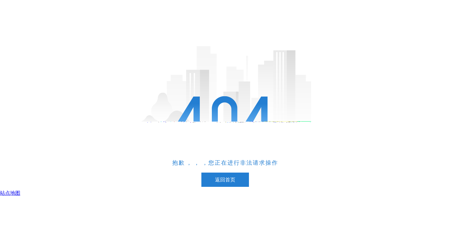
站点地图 (10, 193)
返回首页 (225, 179)
